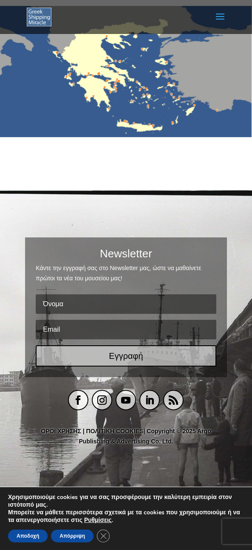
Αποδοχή (28, 536)
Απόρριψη (72, 536)
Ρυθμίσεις (98, 520)
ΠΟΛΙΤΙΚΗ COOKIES (115, 431)
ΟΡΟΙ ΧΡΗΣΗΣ (61, 431)
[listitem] (56, 53)
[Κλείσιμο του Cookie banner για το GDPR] (103, 536)
